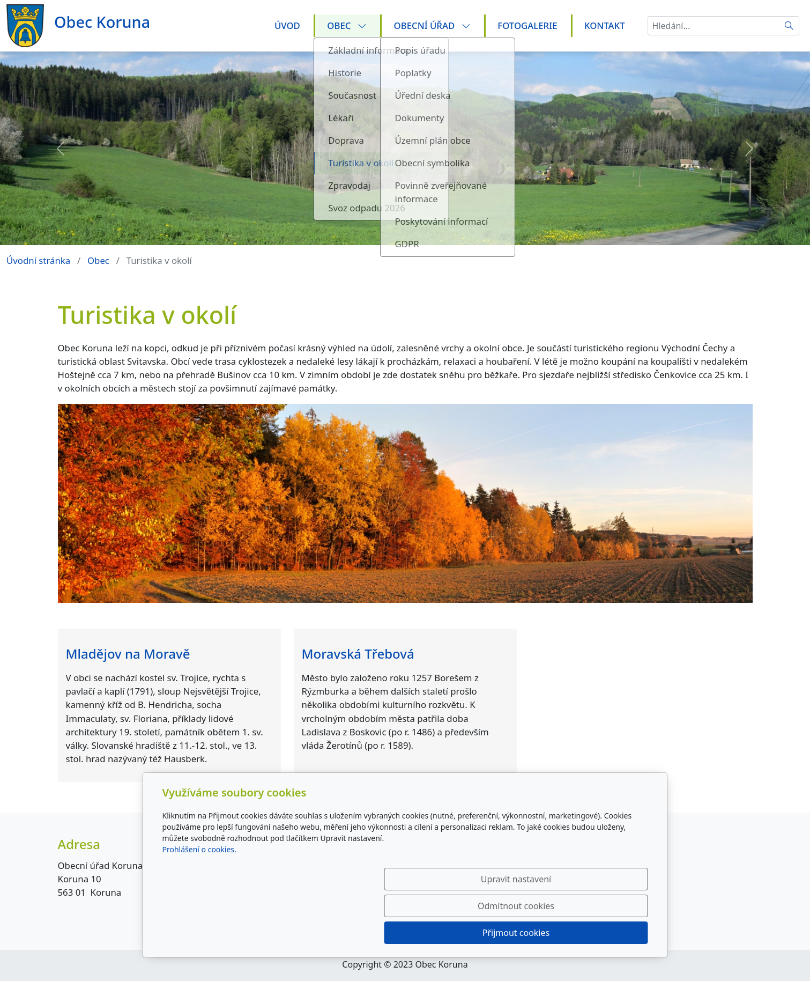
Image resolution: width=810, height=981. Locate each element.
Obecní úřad (432, 25)
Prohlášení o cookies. (199, 903)
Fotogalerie (527, 25)
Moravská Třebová (358, 653)
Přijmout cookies (596, 933)
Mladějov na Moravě (128, 653)
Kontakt (604, 25)
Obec (347, 25)
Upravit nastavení (382, 933)
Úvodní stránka (38, 260)
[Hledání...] (713, 25)
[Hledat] (789, 25)
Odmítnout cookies (489, 933)
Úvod (287, 25)
